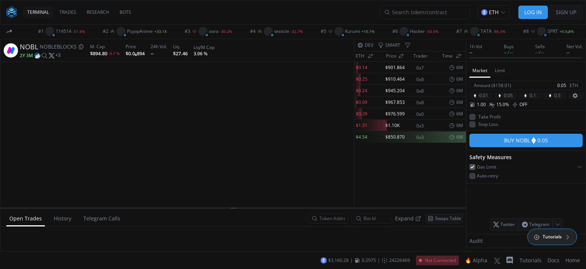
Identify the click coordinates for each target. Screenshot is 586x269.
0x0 (420, 114)
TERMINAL (38, 12)
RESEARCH (98, 12)
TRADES (67, 12)
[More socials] (58, 55)
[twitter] (52, 55)
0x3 (420, 126)
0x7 (420, 68)
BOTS (125, 12)
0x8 (420, 80)
